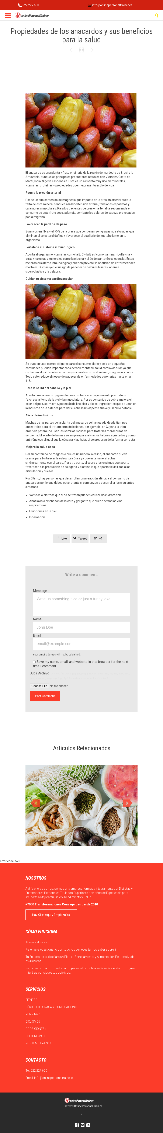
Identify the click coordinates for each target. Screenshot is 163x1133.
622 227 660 (28, 5)
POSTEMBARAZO (38, 1043)
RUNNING (32, 1014)
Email (37, 636)
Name (37, 619)
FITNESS (32, 1000)
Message (40, 591)
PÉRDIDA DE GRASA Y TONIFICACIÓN (51, 1007)
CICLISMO (32, 1021)
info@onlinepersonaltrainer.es (110, 5)
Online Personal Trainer (88, 1106)
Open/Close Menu (8, 15)
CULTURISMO (35, 1036)
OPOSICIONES (35, 1029)
